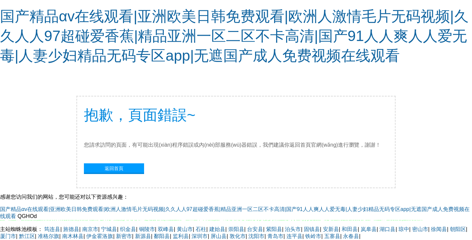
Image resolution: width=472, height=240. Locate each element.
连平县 (294, 236)
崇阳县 (236, 229)
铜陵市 (147, 229)
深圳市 (200, 236)
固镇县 (312, 229)
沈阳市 (256, 236)
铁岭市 (313, 236)
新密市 (124, 236)
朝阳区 (458, 229)
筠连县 (52, 229)
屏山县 (219, 236)
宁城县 (109, 229)
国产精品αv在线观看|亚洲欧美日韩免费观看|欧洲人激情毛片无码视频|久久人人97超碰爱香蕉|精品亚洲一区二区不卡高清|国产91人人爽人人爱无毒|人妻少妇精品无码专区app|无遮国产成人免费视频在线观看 (234, 36)
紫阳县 (274, 229)
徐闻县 (439, 229)
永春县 (351, 236)
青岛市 (275, 236)
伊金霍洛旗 (99, 236)
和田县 (350, 229)
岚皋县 (369, 229)
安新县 (331, 229)
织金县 (128, 229)
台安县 (255, 229)
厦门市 (8, 236)
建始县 (217, 229)
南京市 (90, 229)
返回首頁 (114, 168)
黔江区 (27, 236)
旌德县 (71, 229)
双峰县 (166, 229)
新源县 (143, 236)
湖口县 (387, 229)
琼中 (403, 229)
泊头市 (293, 229)
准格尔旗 (48, 236)
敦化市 (238, 236)
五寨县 (332, 236)
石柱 (201, 229)
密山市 (420, 229)
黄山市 (185, 229)
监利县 (181, 236)
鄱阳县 (162, 236)
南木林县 (73, 236)
